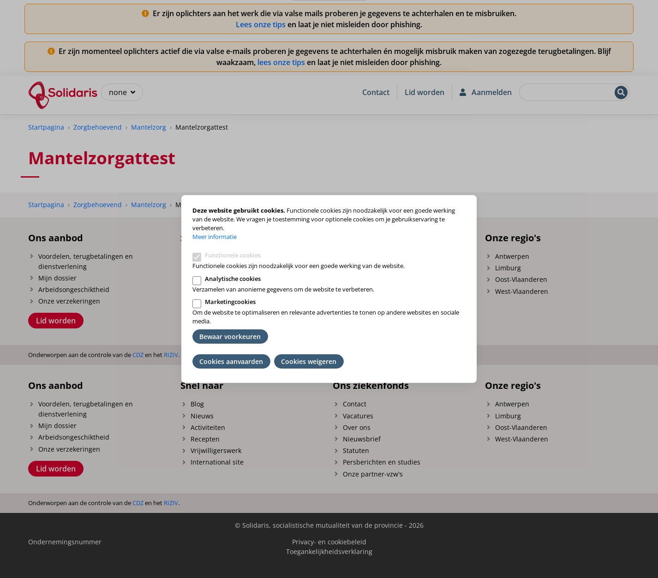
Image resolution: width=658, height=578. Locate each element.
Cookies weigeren (308, 361)
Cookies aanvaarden (231, 361)
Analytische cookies (233, 278)
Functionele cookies (233, 255)
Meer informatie (214, 236)
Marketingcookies (230, 302)
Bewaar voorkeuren (230, 336)
